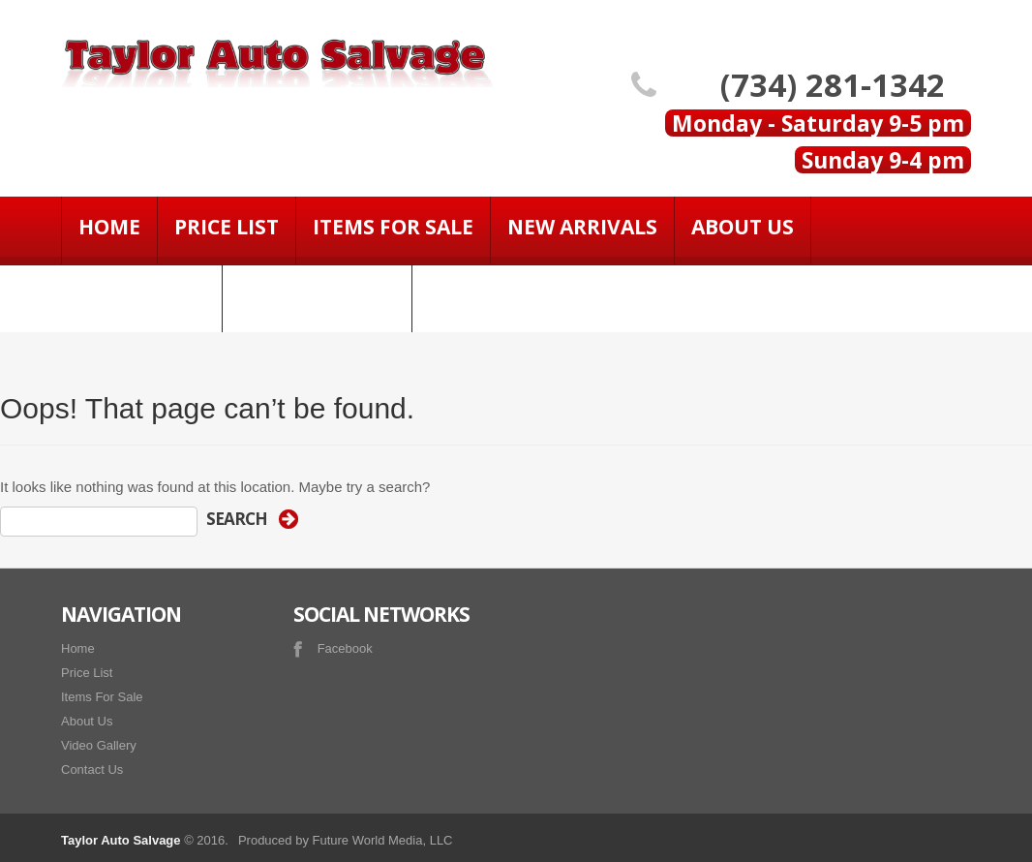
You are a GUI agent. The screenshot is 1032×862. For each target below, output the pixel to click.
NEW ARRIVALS (582, 226)
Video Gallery (317, 294)
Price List (226, 226)
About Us (742, 226)
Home (109, 226)
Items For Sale (393, 226)
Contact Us (141, 294)
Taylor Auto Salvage (121, 840)
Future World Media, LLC (383, 840)
